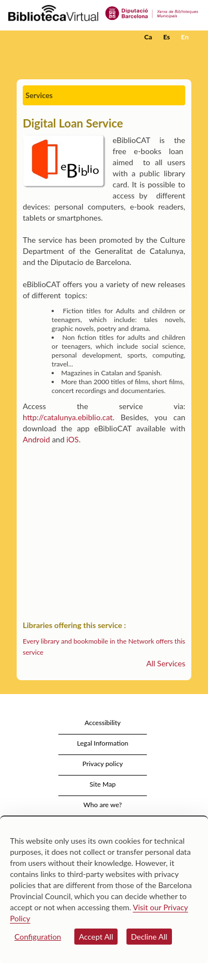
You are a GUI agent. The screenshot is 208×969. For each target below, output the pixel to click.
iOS (73, 439)
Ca (148, 37)
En (185, 37)
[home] (63, 37)
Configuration (37, 936)
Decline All (149, 936)
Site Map (102, 784)
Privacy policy (103, 763)
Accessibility (102, 722)
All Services (165, 663)
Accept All (96, 936)
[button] (184, 54)
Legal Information (103, 743)
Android (36, 439)
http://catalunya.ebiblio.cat (68, 417)
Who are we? (102, 804)
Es (166, 37)
